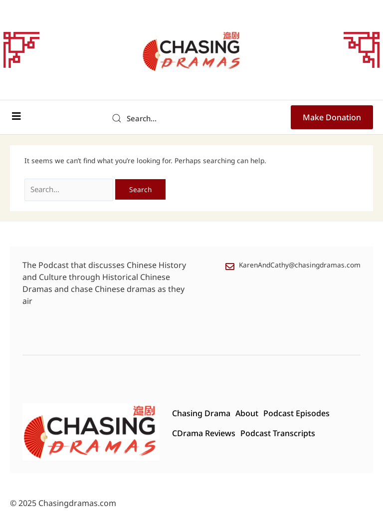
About (237, 413)
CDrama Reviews (194, 433)
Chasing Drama (192, 413)
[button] (16, 116)
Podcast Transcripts (268, 433)
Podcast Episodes (287, 413)
